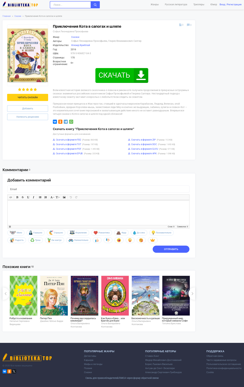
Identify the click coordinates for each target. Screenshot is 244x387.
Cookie (210, 372)
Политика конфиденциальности (223, 368)
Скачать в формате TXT (75, 144)
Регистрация (234, 4)
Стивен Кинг (152, 356)
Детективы (90, 356)
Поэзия (88, 368)
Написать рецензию (27, 116)
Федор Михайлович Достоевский (163, 360)
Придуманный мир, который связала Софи (175, 319)
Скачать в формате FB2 (75, 139)
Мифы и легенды (93, 364)
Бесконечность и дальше (145, 318)
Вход (222, 4)
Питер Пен (46, 318)
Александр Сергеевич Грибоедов (163, 372)
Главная (7, 16)
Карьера (88, 360)
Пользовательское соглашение (223, 364)
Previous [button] (6, 294)
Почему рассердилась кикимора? (83, 319)
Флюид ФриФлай (80, 45)
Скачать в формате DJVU (151, 149)
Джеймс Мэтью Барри (51, 321)
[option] (22, 300)
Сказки (17, 16)
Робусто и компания (20, 318)
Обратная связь (214, 356)
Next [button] (191, 294)
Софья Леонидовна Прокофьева (70, 31)
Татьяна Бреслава (171, 323)
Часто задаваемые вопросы (221, 360)
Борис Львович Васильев (158, 364)
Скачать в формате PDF (76, 149)
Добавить (27, 108)
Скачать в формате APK (151, 153)
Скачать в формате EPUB (76, 153)
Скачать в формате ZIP (150, 139)
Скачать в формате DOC (151, 144)
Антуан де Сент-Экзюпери (160, 368)
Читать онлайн (28, 97)
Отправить (171, 249)
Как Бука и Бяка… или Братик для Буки (113, 319)
